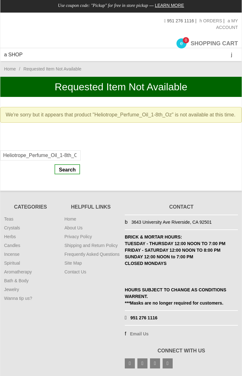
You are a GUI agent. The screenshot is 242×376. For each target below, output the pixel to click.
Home (10, 68)
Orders (210, 20)
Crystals (12, 227)
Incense (12, 254)
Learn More (169, 5)
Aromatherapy (18, 271)
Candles (12, 245)
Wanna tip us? (18, 298)
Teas (9, 219)
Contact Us (75, 271)
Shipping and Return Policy (91, 245)
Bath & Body (16, 280)
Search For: (13, 146)
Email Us (139, 333)
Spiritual (12, 263)
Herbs (10, 236)
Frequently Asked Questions (92, 254)
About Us (74, 227)
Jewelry (11, 289)
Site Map (73, 263)
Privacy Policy (78, 236)
